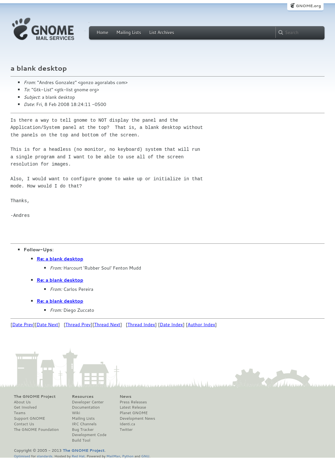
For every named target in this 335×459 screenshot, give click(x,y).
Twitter (125, 429)
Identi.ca (127, 424)
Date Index (171, 324)
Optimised (22, 455)
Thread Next (107, 324)
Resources (83, 396)
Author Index (201, 324)
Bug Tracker (83, 429)
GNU (145, 455)
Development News (137, 418)
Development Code (89, 434)
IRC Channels (84, 424)
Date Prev (22, 324)
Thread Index (141, 324)
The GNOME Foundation (36, 429)
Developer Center (88, 402)
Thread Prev (78, 324)
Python (127, 455)
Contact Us (24, 424)
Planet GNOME (133, 412)
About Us (22, 402)
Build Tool (81, 440)
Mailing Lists (128, 32)
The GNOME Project (35, 396)
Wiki (76, 412)
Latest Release (132, 407)
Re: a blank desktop (60, 259)
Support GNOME (29, 418)
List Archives (161, 32)
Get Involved (25, 407)
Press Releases (133, 402)
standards (44, 455)
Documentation (86, 407)
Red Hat (78, 455)
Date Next (47, 324)
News (125, 396)
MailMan (113, 455)
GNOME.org (308, 6)
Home (102, 32)
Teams (20, 412)
